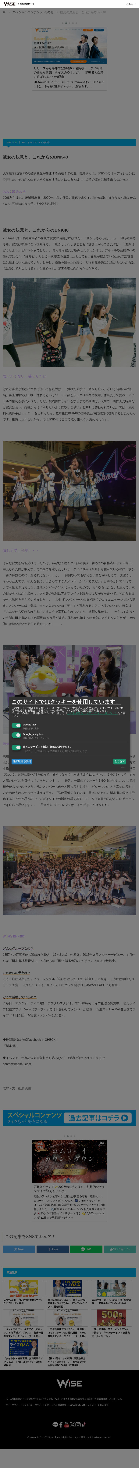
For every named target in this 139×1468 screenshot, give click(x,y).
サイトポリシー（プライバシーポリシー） (92, 713)
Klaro (123, 767)
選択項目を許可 (22, 761)
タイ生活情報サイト (25, 4)
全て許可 (119, 761)
